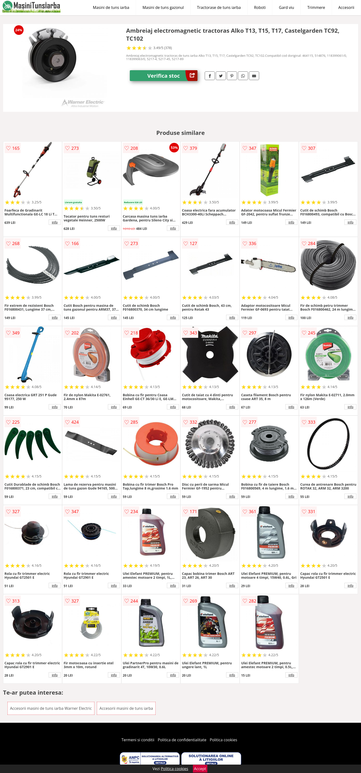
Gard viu (286, 7)
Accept (200, 768)
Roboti (260, 7)
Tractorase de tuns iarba (219, 7)
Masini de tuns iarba (111, 7)
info (55, 222)
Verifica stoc (172, 75)
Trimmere (316, 7)
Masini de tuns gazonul (163, 7)
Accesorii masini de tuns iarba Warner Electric (51, 708)
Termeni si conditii (137, 739)
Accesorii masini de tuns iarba (126, 708)
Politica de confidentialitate (182, 739)
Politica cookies (223, 739)
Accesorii (346, 7)
